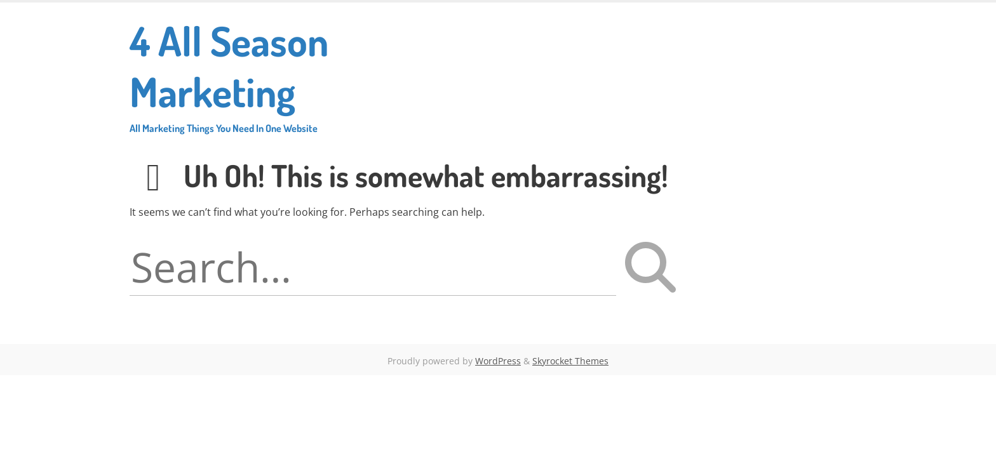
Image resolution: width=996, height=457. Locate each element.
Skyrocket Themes (570, 361)
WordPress (498, 361)
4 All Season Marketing (273, 75)
